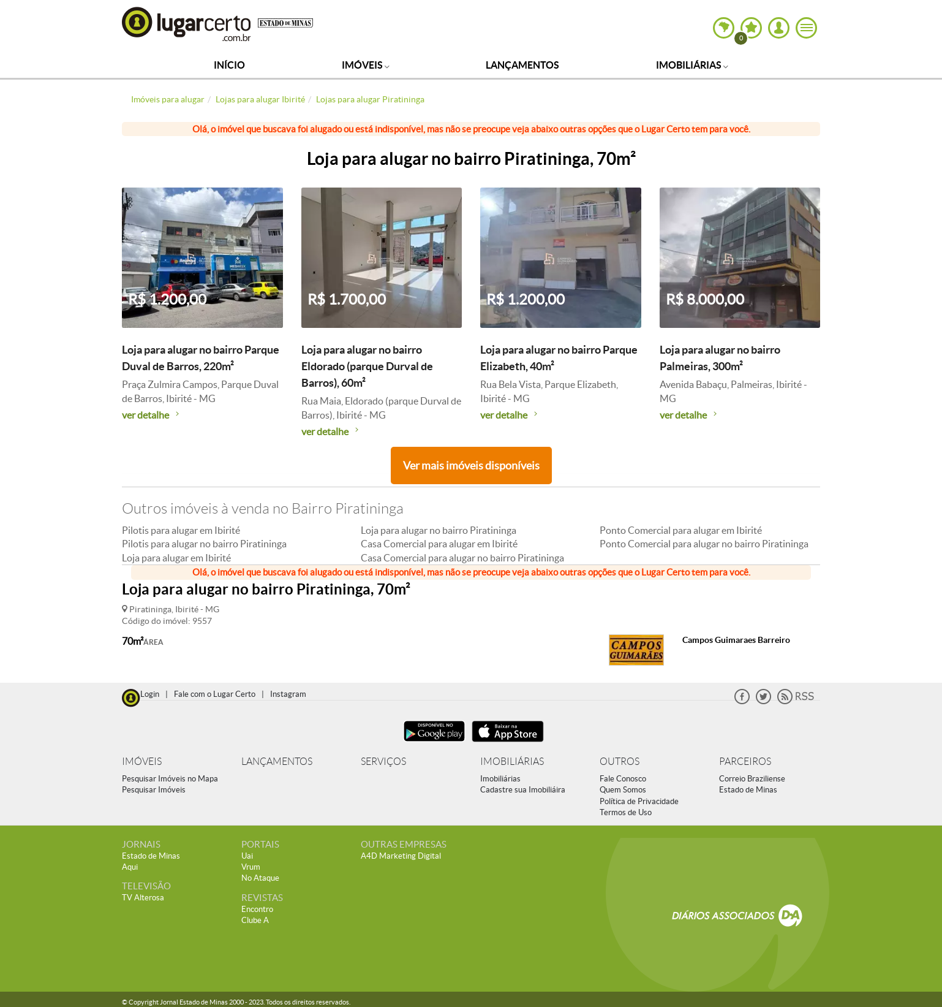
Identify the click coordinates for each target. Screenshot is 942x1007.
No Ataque (260, 878)
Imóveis (366, 64)
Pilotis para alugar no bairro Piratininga (204, 543)
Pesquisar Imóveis (154, 789)
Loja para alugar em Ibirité (176, 557)
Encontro (257, 909)
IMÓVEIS (142, 761)
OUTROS (619, 761)
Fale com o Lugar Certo (214, 694)
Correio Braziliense (752, 778)
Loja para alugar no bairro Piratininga (438, 530)
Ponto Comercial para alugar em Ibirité (681, 530)
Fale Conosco (623, 778)
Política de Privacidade (639, 801)
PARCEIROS (745, 761)
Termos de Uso (626, 812)
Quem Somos (623, 789)
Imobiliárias (692, 64)
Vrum (250, 867)
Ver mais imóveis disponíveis (471, 465)
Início (229, 64)
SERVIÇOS (383, 761)
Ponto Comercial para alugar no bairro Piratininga (704, 543)
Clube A (255, 920)
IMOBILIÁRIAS (512, 761)
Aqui (130, 867)
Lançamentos (522, 64)
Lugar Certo (187, 23)
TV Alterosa (143, 897)
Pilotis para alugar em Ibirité (181, 530)
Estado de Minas (748, 789)
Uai (247, 856)
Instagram (288, 694)
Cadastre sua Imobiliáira (522, 789)
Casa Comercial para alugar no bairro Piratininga (462, 557)
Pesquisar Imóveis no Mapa (170, 778)
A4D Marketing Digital (401, 856)
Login (149, 694)
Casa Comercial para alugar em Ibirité (439, 543)
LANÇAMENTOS (276, 761)
